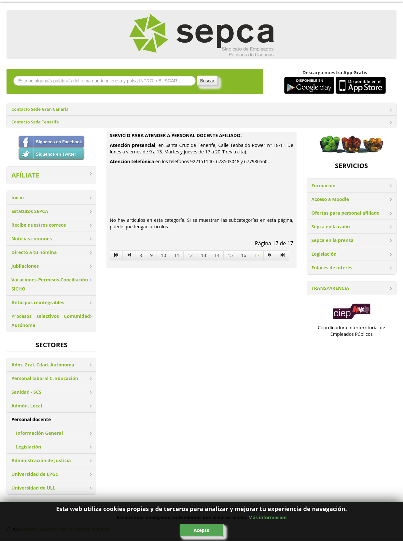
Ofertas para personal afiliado (346, 213)
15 (230, 255)
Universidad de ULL (33, 488)
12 (190, 255)
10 (163, 255)
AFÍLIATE (25, 175)
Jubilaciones (25, 266)
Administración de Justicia (41, 460)
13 (203, 255)
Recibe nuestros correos (38, 225)
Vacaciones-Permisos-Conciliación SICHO (49, 284)
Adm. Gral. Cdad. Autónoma (42, 365)
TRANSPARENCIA (330, 288)
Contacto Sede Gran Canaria (40, 109)
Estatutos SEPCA (29, 211)
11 (176, 255)
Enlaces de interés (332, 267)
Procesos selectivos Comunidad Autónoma (50, 320)
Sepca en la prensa (333, 240)
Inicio (17, 197)
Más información (267, 517)
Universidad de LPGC (34, 474)
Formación (324, 185)
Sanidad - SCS (26, 392)
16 (243, 255)
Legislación (28, 447)
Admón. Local (26, 406)
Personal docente (31, 419)
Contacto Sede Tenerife (35, 122)
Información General (39, 433)
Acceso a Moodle (330, 199)
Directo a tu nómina (34, 252)
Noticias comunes (31, 238)
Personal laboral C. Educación (44, 378)
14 (216, 255)
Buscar (207, 80)
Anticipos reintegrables (37, 302)
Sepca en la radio (331, 226)
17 (256, 255)
